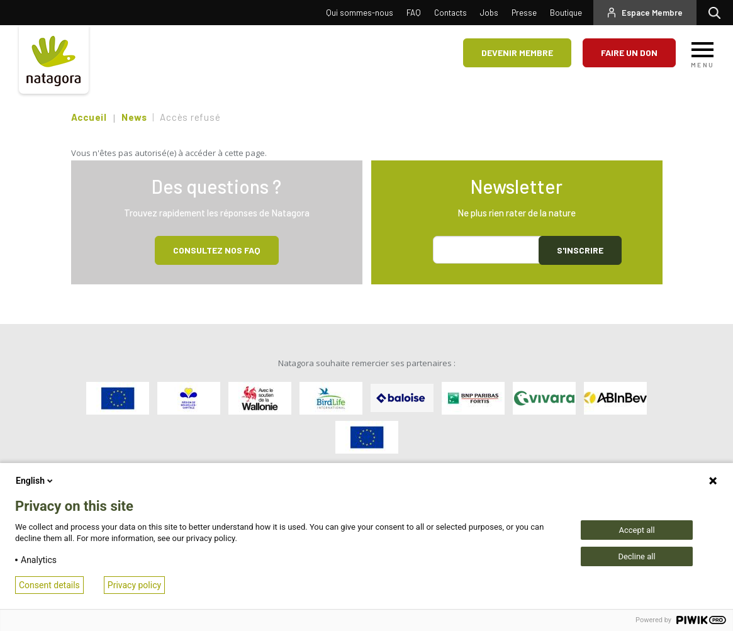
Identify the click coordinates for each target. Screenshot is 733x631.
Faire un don (629, 52)
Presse (524, 13)
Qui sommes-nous (359, 13)
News (134, 117)
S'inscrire (580, 250)
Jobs (489, 13)
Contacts (450, 13)
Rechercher (717, 13)
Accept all (636, 530)
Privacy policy (134, 585)
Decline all (636, 556)
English (35, 481)
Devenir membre (517, 52)
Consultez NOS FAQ (216, 250)
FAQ (413, 13)
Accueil (89, 117)
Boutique (566, 13)
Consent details (49, 585)
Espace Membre (652, 13)
